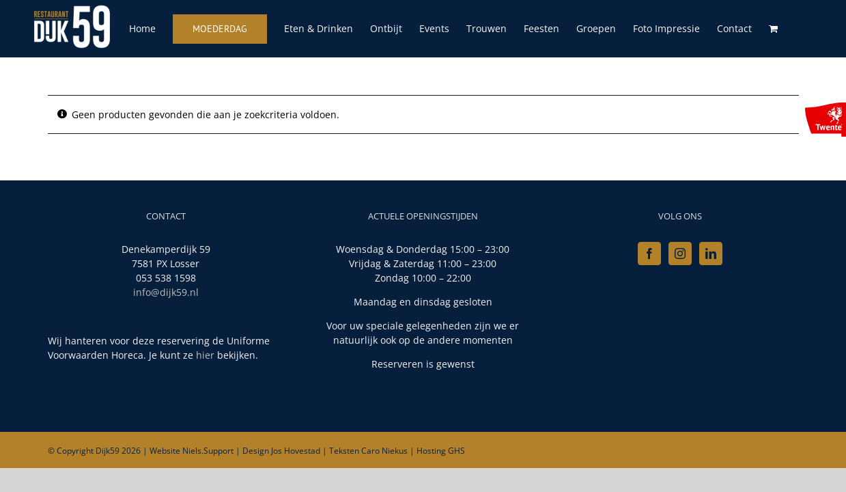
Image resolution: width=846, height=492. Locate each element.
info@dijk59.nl (166, 292)
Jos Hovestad (295, 450)
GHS (456, 450)
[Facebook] (649, 253)
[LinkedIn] (710, 253)
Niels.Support (208, 450)
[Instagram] (680, 253)
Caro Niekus (384, 450)
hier (205, 354)
